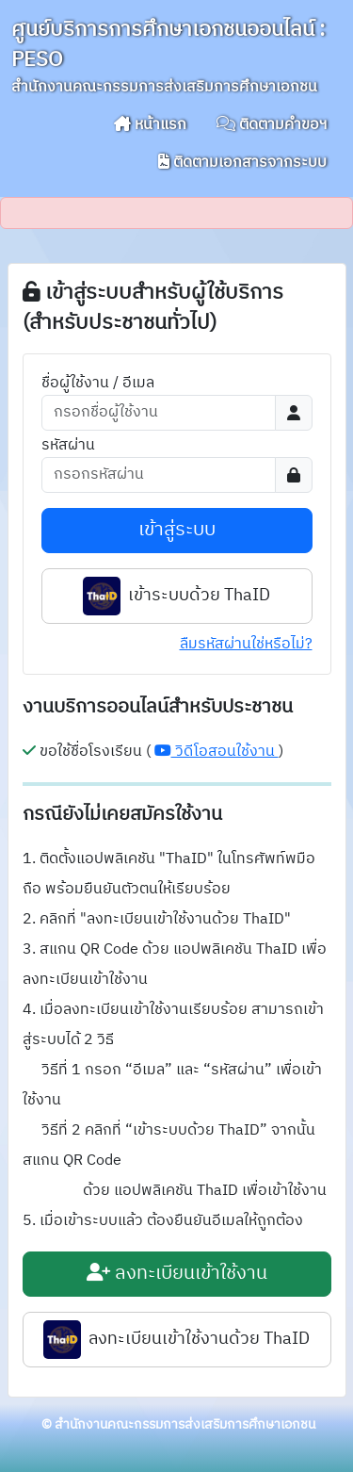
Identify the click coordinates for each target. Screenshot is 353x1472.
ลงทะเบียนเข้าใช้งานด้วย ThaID (176, 1339)
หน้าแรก (150, 125)
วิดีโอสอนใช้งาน (216, 751)
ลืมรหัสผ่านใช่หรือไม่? (246, 644)
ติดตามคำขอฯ (272, 125)
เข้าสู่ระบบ (177, 530)
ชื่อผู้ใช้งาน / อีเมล (97, 383)
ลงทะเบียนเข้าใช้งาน (177, 1273)
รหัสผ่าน (68, 445)
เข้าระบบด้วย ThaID (176, 596)
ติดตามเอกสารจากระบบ (242, 162)
